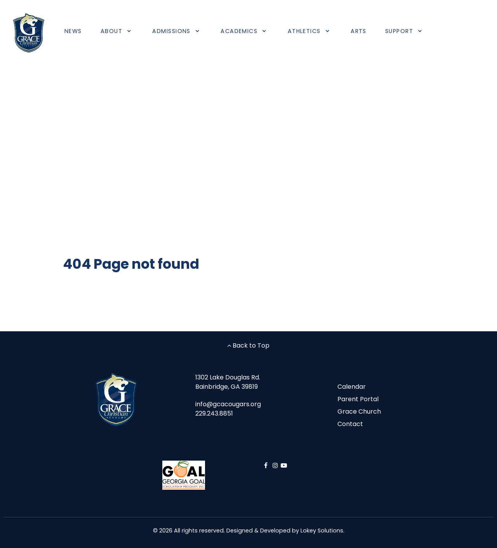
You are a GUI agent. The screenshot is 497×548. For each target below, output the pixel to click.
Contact (350, 423)
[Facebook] (266, 465)
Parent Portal (358, 399)
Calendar (351, 386)
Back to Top (248, 345)
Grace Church (359, 411)
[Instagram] (276, 465)
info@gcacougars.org (228, 404)
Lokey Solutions (322, 530)
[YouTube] (284, 465)
